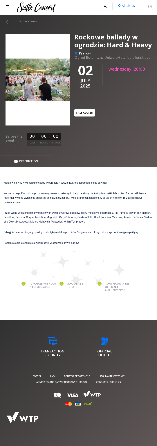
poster (37, 376)
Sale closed (84, 112)
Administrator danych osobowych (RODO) (61, 382)
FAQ (52, 376)
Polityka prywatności (77, 376)
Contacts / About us (108, 382)
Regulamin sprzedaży (112, 376)
